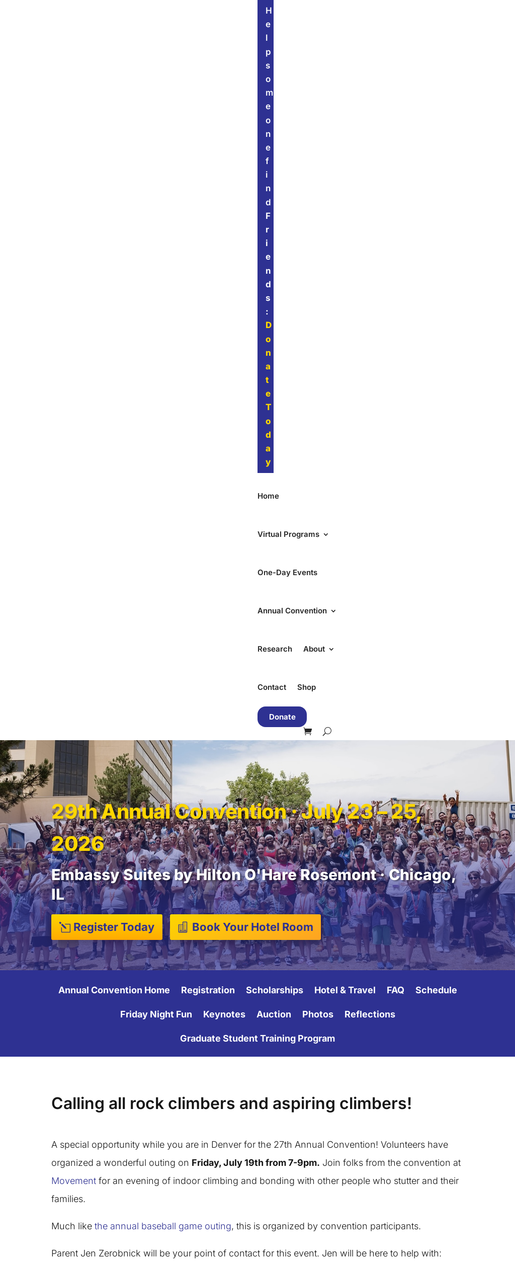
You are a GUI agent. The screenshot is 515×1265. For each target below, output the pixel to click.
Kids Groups (183, 1123)
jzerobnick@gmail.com (182, 770)
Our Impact (290, 1075)
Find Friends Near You (434, 1042)
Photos (317, 390)
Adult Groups (184, 1155)
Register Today (113, 301)
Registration (208, 366)
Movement (73, 556)
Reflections (370, 390)
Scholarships (274, 366)
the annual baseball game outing (163, 601)
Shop (159, 83)
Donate (204, 83)
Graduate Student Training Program (257, 414)
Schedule (436, 366)
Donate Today (315, 11)
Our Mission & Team (306, 1059)
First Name (296, 874)
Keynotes (224, 390)
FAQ (395, 366)
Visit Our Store (296, 1171)
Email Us (285, 1203)
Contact (125, 83)
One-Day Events (256, 44)
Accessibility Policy (305, 1123)
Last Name (295, 913)
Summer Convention (198, 1075)
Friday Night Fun (156, 390)
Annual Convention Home (114, 366)
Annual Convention (332, 44)
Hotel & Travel (345, 366)
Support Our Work (411, 1085)
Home (121, 44)
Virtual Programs (174, 44)
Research (405, 44)
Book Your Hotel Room (252, 301)
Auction (273, 390)
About (444, 44)
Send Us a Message (306, 1187)
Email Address (303, 834)
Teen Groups (184, 1139)
